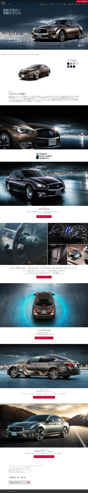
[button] (68, 63)
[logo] (3, 3)
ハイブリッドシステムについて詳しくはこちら (43, 397)
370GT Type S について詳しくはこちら (43, 456)
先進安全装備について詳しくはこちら (43, 337)
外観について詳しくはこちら (43, 216)
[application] (37, 72)
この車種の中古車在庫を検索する (82, 1)
